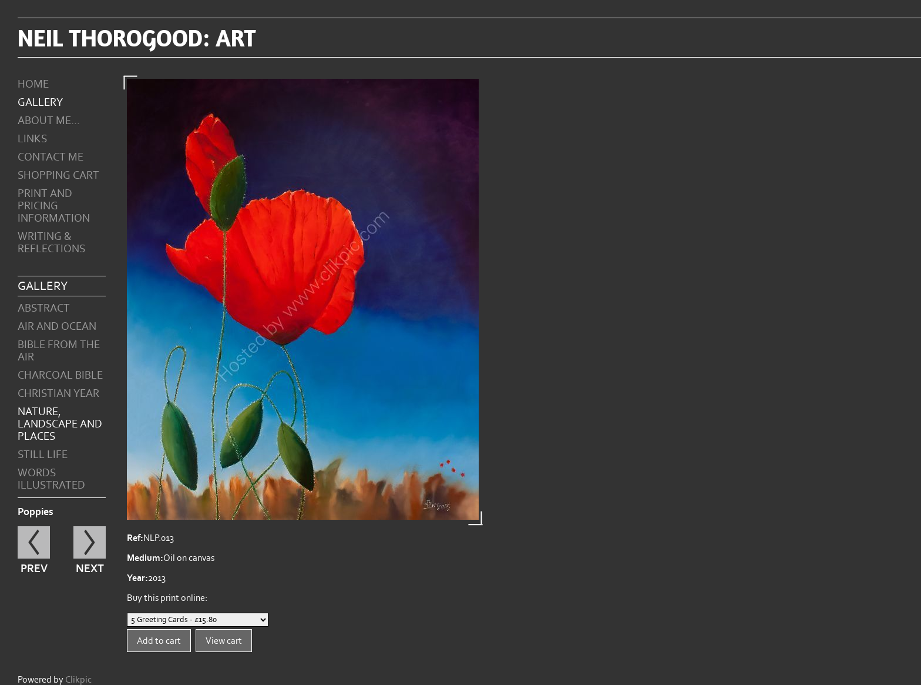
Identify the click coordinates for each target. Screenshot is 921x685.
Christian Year (58, 393)
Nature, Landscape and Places (60, 424)
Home (33, 84)
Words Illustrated (51, 479)
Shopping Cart (58, 175)
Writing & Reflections (51, 242)
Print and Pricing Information (54, 206)
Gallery (40, 102)
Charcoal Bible (60, 375)
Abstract (44, 308)
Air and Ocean (57, 326)
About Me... (49, 121)
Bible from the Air (59, 351)
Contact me (50, 157)
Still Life (43, 455)
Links (32, 139)
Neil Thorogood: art (137, 38)
